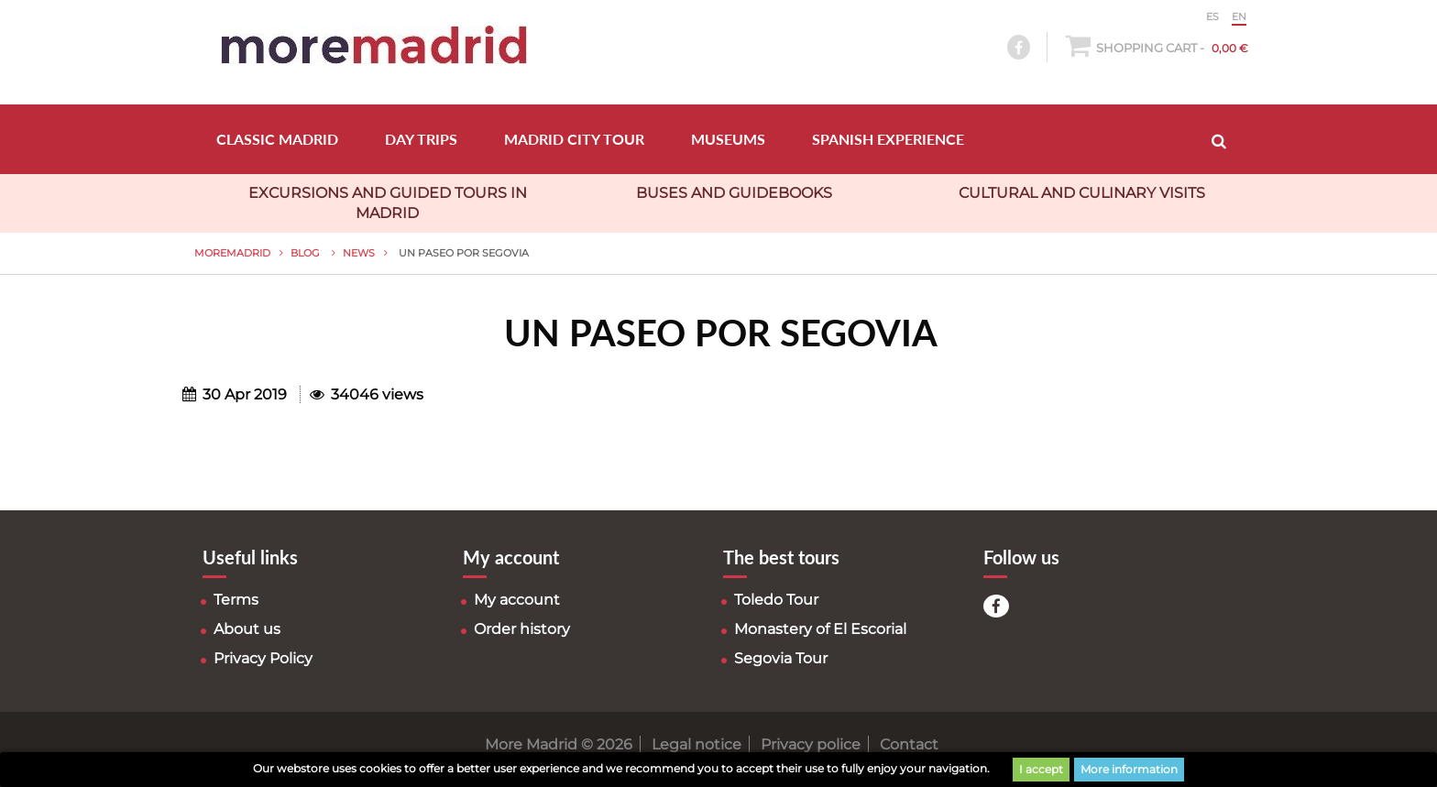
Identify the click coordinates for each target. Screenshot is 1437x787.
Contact (909, 744)
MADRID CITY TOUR (574, 139)
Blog (307, 252)
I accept (1041, 769)
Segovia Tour (781, 658)
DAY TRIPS (421, 139)
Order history (522, 629)
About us (247, 629)
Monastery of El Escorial (820, 629)
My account (517, 599)
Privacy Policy (263, 658)
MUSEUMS (728, 139)
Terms (236, 599)
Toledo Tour (776, 599)
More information (1129, 769)
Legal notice (696, 744)
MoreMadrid (232, 252)
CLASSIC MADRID (277, 139)
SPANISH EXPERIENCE (888, 139)
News (359, 252)
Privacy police (811, 744)
